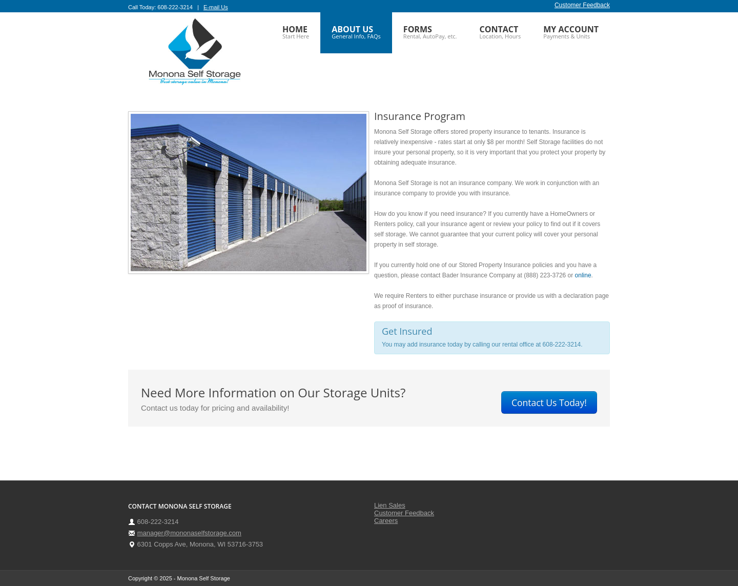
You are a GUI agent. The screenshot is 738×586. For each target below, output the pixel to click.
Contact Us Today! (549, 402)
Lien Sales (389, 505)
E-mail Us (215, 7)
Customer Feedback (582, 5)
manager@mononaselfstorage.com (189, 533)
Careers (386, 520)
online (583, 275)
